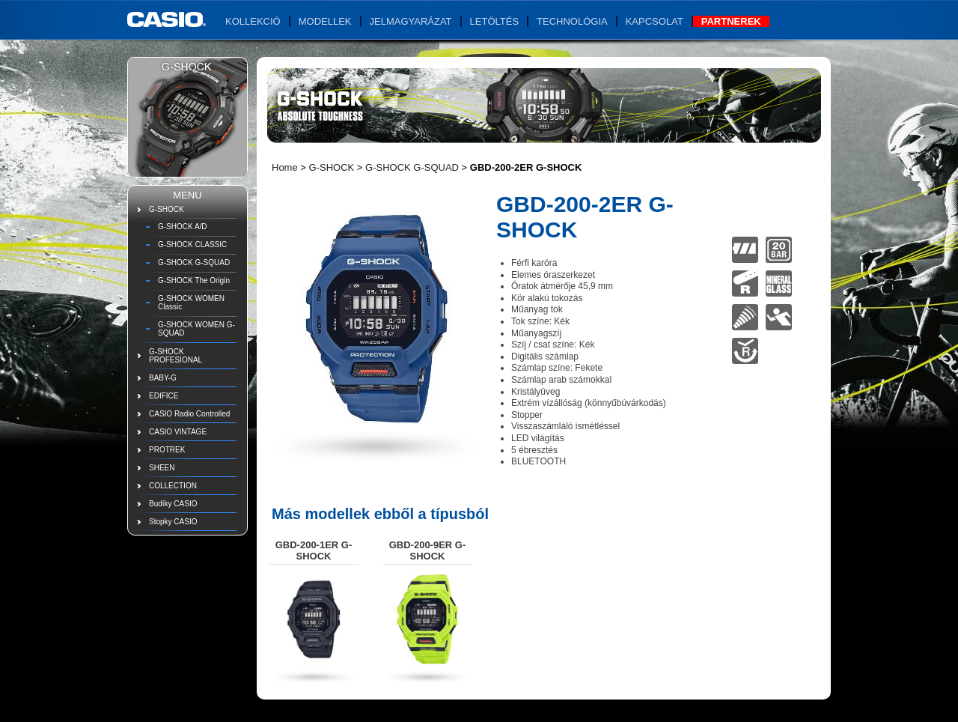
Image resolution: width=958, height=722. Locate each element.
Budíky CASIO (173, 504)
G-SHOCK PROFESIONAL (175, 356)
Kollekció (253, 21)
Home (285, 167)
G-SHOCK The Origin (194, 280)
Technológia (572, 21)
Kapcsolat (654, 21)
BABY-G (163, 378)
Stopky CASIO (173, 522)
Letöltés (494, 21)
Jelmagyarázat (411, 21)
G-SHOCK (166, 209)
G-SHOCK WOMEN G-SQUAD (196, 329)
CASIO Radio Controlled (189, 414)
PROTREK (167, 450)
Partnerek (731, 21)
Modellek (325, 21)
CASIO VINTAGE (178, 432)
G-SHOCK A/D (182, 226)
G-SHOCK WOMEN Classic (191, 302)
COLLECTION (173, 486)
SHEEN (161, 468)
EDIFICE (163, 396)
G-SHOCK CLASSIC (192, 244)
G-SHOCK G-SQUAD (194, 262)
